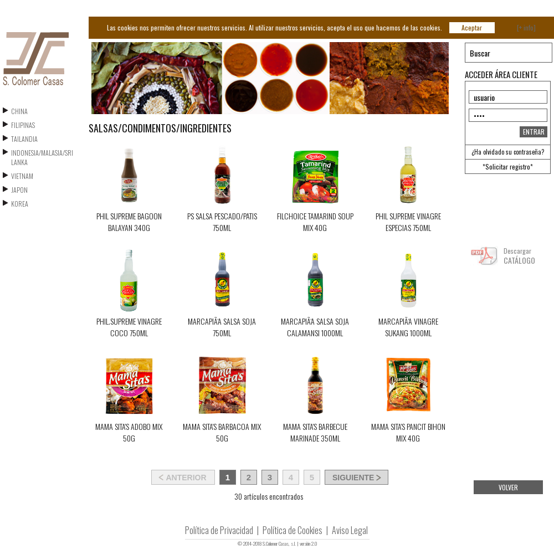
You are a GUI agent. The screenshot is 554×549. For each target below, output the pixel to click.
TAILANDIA (24, 138)
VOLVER (508, 487)
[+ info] (526, 27)
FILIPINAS (23, 125)
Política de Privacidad (219, 530)
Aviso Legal (350, 530)
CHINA (19, 111)
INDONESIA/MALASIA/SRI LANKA (42, 157)
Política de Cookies (292, 530)
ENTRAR (534, 131)
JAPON (19, 189)
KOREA (19, 203)
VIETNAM (22, 176)
